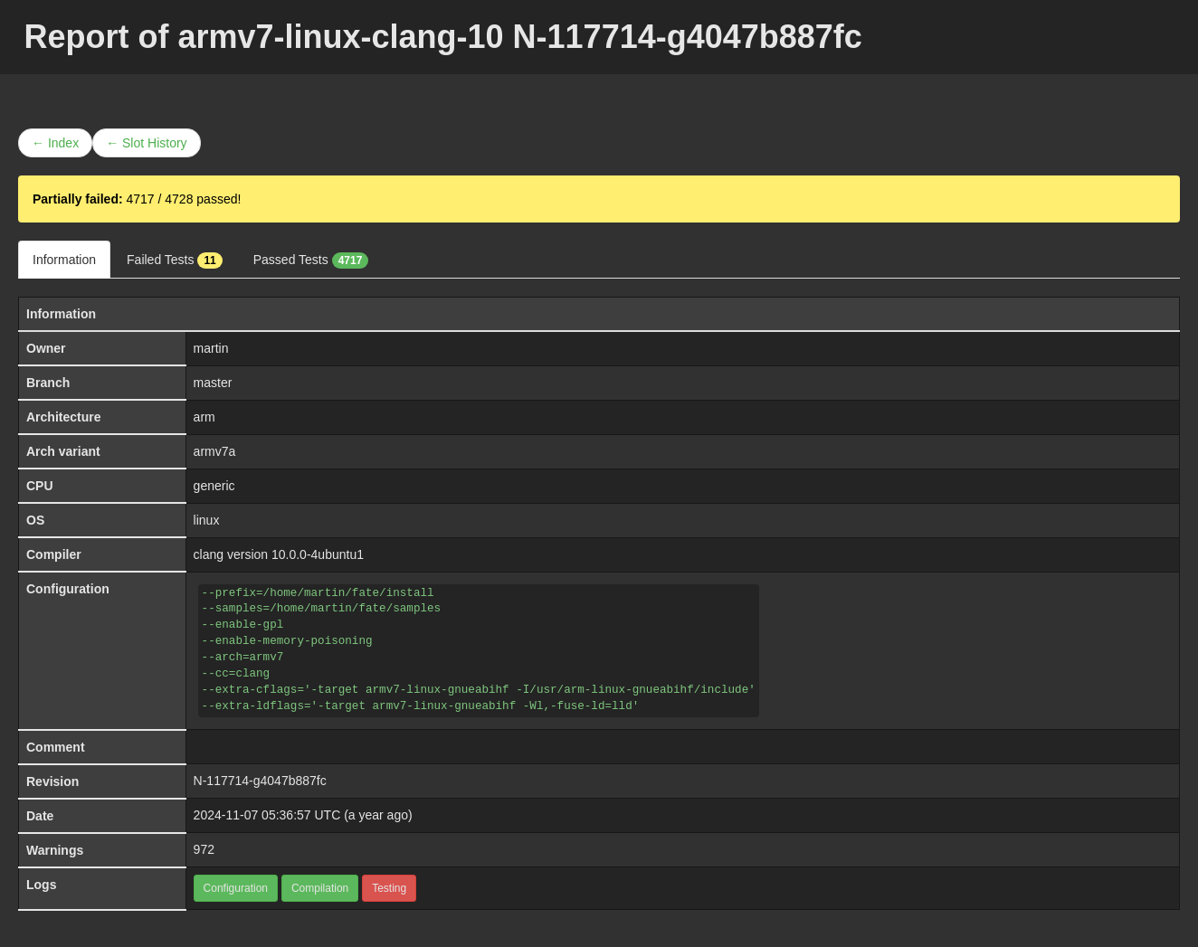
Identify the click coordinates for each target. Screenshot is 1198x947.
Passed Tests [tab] (311, 260)
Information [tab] (64, 259)
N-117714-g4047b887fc (260, 780)
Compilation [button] (319, 888)
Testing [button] (389, 888)
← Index (55, 143)
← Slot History (146, 143)
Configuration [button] (236, 888)
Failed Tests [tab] (175, 260)
